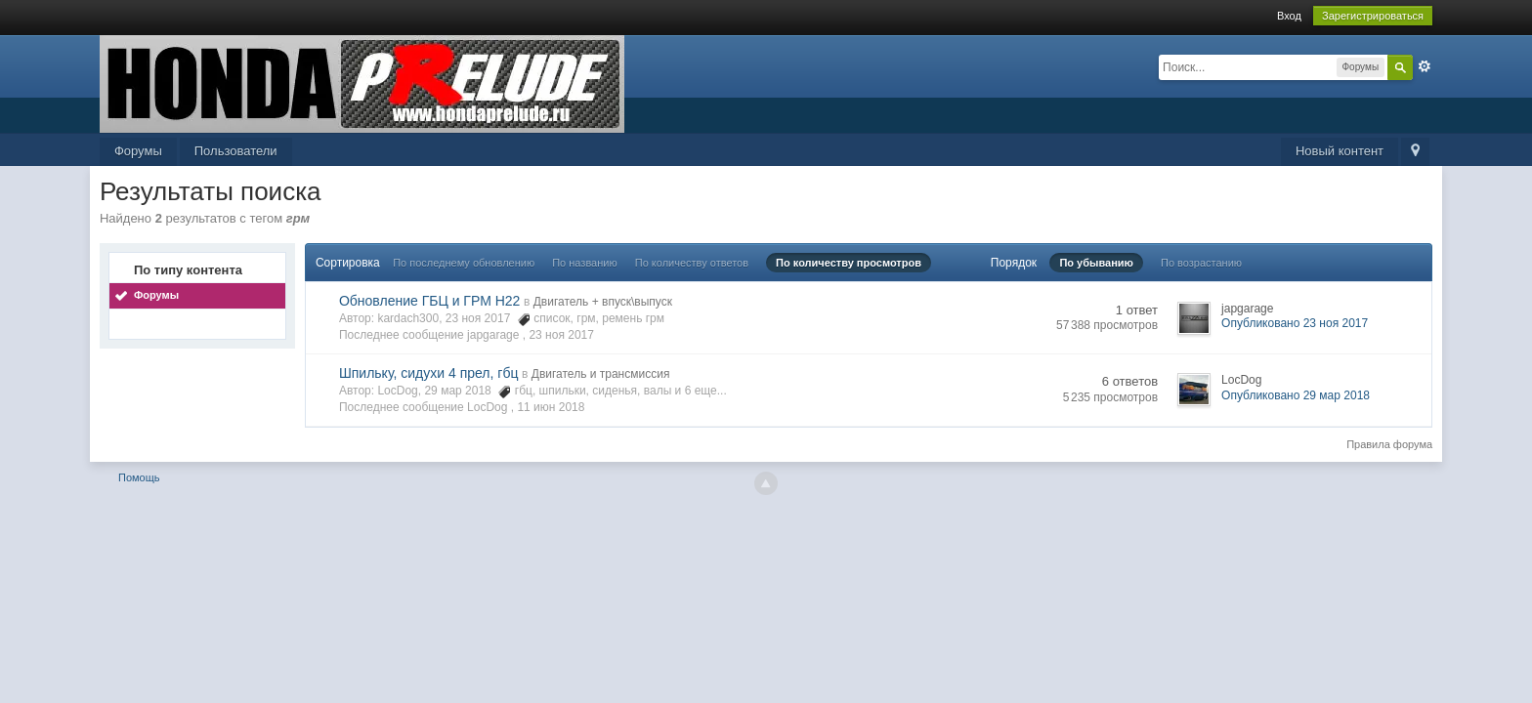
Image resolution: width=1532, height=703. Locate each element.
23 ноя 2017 (561, 335)
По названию (584, 263)
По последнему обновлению (463, 263)
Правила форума (1389, 444)
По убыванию (1096, 263)
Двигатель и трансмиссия (601, 374)
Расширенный (1424, 66)
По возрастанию (1201, 263)
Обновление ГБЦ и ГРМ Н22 (429, 301)
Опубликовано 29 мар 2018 (1295, 395)
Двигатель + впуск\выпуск (602, 302)
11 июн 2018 (550, 407)
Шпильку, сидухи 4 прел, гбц (429, 373)
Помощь (139, 477)
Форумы (138, 151)
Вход (1289, 15)
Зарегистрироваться (1373, 15)
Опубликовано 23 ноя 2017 (1294, 323)
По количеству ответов (691, 263)
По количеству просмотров (848, 263)
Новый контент (1339, 151)
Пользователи (235, 151)
